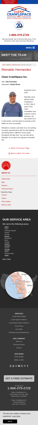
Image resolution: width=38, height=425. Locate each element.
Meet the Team (7, 192)
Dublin (7, 255)
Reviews (4, 185)
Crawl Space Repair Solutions (19, 323)
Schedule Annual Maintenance (9, 1)
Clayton (7, 244)
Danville (7, 249)
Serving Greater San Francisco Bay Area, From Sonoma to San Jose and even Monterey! (19, 40)
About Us (6, 173)
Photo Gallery (6, 201)
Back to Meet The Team (19, 153)
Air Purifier (18, 329)
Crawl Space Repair (19, 316)
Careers (4, 195)
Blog (3, 182)
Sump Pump (19, 326)
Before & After (6, 205)
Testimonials (6, 179)
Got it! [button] (10, 421)
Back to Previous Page (19, 148)
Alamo (7, 227)
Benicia (7, 236)
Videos (4, 198)
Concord (7, 246)
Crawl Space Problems (19, 319)
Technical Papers (7, 189)
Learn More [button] (16, 416)
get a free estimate (19, 378)
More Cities (7, 259)
